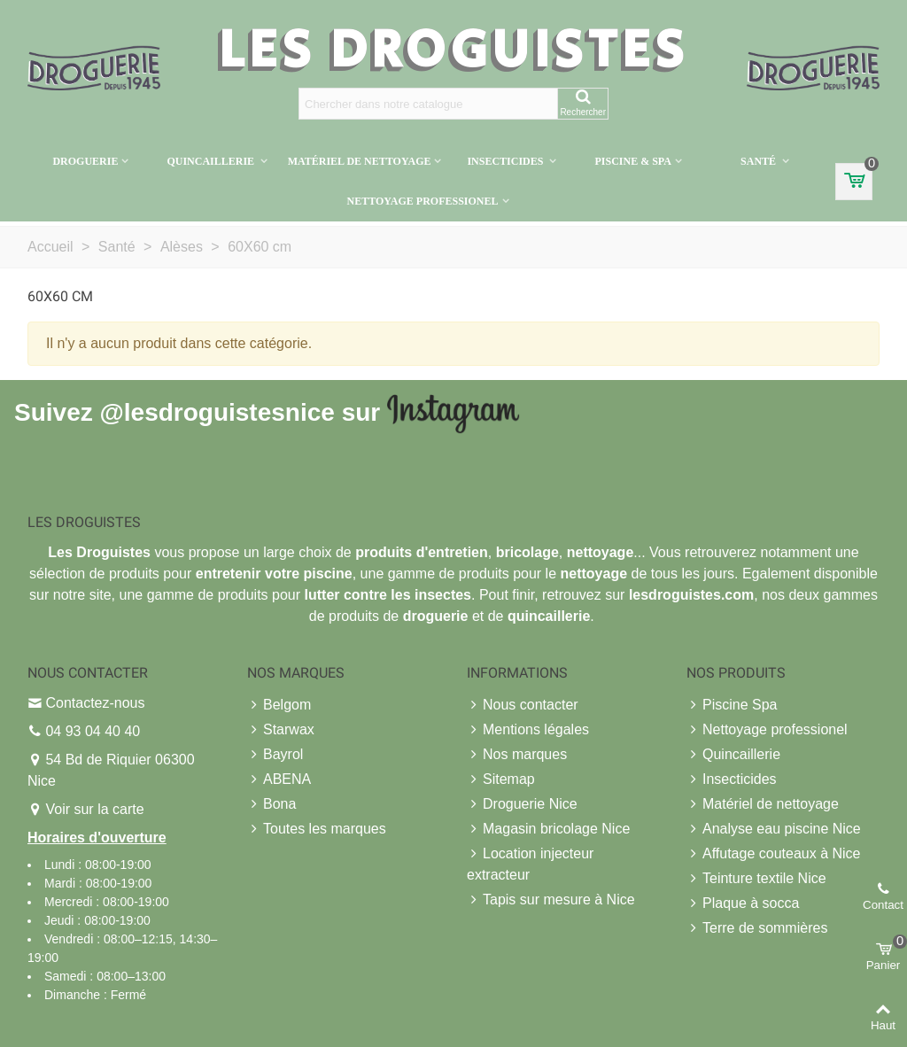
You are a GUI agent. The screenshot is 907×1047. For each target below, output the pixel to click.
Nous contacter (522, 705)
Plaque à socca (742, 903)
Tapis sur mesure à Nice (551, 900)
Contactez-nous (94, 702)
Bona (271, 804)
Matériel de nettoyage (359, 161)
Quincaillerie (212, 161)
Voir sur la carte (94, 809)
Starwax (280, 730)
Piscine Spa (732, 705)
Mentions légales (528, 730)
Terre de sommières (756, 928)
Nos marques (517, 754)
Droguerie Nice (522, 804)
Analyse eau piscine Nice (773, 829)
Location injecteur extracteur (530, 862)
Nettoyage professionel (422, 201)
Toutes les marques (316, 829)
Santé (759, 161)
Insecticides (506, 161)
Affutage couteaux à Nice (773, 854)
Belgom (279, 705)
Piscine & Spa (632, 161)
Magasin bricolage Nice (548, 829)
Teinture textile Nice (756, 878)
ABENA (279, 779)
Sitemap (501, 779)
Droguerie (85, 161)
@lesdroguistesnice (216, 412)
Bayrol (275, 754)
